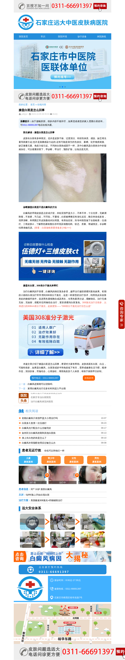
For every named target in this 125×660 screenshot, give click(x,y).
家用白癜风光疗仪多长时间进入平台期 (47, 388)
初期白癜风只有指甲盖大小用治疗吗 (40, 418)
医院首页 (23, 36)
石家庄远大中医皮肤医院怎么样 (46, 393)
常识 (43, 36)
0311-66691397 (30, 125)
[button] (60, 86)
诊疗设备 (82, 36)
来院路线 (101, 36)
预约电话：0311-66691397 (45, 378)
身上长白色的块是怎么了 (34, 438)
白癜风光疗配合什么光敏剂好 (36, 428)
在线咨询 (88, 378)
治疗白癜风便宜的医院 (42, 401)
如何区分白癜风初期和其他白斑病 (38, 433)
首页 (32, 104)
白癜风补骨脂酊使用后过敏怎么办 (38, 443)
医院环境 (62, 36)
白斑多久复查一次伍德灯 (34, 423)
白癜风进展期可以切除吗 (40, 384)
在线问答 (41, 104)
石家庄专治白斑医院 (41, 397)
